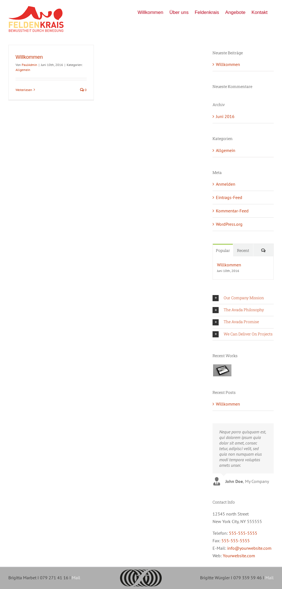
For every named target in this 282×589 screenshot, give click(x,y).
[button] (243, 298)
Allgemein (23, 70)
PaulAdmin (29, 65)
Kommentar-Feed (232, 210)
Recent (243, 250)
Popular (223, 250)
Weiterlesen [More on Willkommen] (24, 90)
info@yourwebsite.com (249, 548)
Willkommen (29, 57)
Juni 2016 (225, 116)
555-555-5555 (243, 533)
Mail (76, 577)
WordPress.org (229, 224)
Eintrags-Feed (229, 197)
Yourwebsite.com (239, 555)
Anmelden (225, 184)
